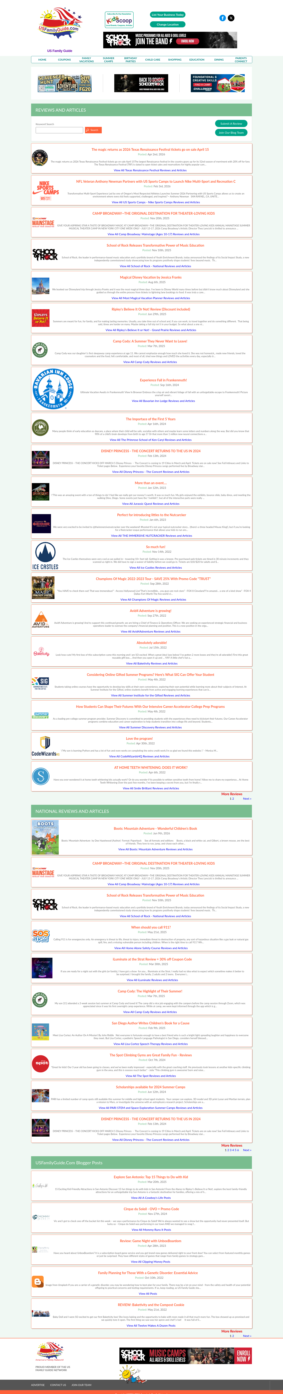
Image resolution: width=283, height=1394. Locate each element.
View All (150, 170)
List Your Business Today (168, 14)
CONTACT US (58, 1384)
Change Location (168, 24)
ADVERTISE (38, 1384)
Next (246, 798)
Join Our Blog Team (231, 132)
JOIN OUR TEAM (81, 1384)
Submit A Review (231, 123)
